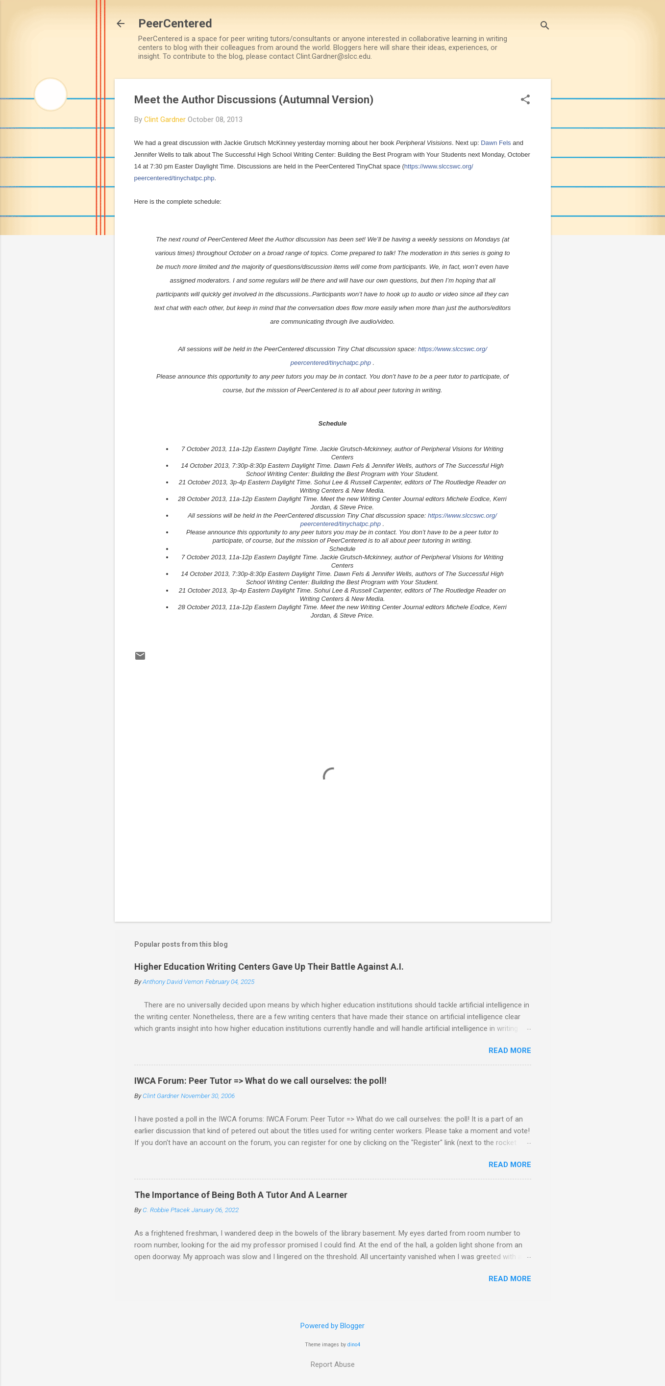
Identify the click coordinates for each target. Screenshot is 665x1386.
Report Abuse (333, 1364)
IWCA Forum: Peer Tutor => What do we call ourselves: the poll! (260, 1080)
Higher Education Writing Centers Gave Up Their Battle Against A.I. (269, 966)
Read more (510, 1050)
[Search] (545, 27)
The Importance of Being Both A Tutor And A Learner (240, 1195)
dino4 (353, 1344)
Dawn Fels (496, 142)
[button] (525, 100)
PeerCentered (175, 23)
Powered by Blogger (332, 1325)
